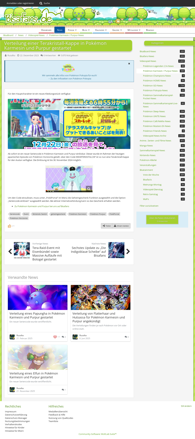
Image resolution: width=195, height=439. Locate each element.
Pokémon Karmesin (77, 214)
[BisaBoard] (97, 17)
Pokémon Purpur (98, 214)
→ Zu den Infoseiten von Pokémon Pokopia (69, 78)
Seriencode (15, 214)
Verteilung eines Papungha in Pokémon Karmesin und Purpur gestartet (37, 315)
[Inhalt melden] (121, 225)
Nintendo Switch (40, 214)
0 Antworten (50, 55)
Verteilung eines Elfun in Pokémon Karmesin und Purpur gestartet (34, 375)
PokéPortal (114, 214)
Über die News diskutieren (162, 219)
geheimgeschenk (58, 214)
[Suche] (44, 3)
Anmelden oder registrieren (20, 3)
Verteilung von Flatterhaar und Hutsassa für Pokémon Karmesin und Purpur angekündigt (98, 317)
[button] (129, 63)
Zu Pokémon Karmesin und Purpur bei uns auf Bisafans (42, 206)
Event (26, 214)
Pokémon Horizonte (19, 218)
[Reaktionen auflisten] (11, 225)
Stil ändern (186, 405)
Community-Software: (98, 433)
